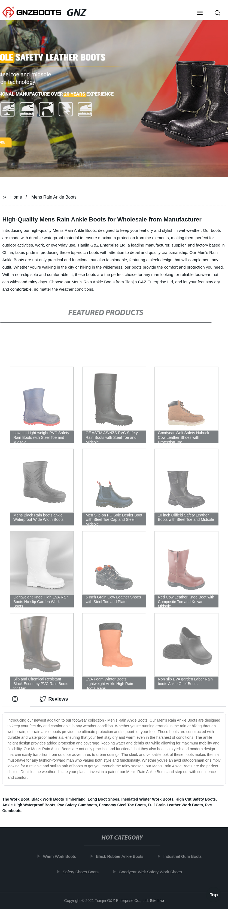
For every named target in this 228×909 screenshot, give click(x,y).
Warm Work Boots (62, 856)
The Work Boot (15, 799)
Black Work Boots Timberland (58, 799)
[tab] (16, 699)
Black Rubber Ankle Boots (122, 856)
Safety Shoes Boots (83, 871)
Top (214, 893)
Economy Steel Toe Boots (122, 805)
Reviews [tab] (53, 699)
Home (16, 197)
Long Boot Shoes (103, 799)
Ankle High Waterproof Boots (28, 805)
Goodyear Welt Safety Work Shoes (152, 871)
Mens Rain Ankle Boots (53, 197)
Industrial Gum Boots (185, 856)
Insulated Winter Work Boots (147, 799)
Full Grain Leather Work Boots (175, 805)
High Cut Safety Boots (195, 799)
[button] (200, 13)
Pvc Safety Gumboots (77, 805)
